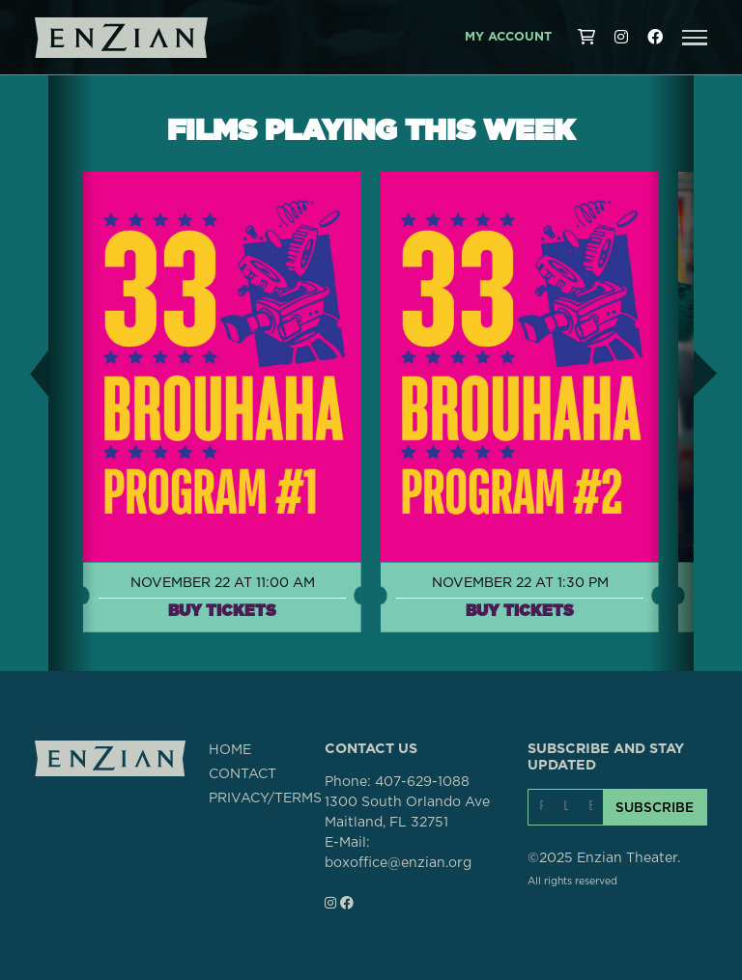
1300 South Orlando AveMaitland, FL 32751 (407, 812)
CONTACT (242, 774)
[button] (694, 37)
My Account (508, 37)
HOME (230, 750)
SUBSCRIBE (654, 807)
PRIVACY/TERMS (265, 798)
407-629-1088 (422, 782)
